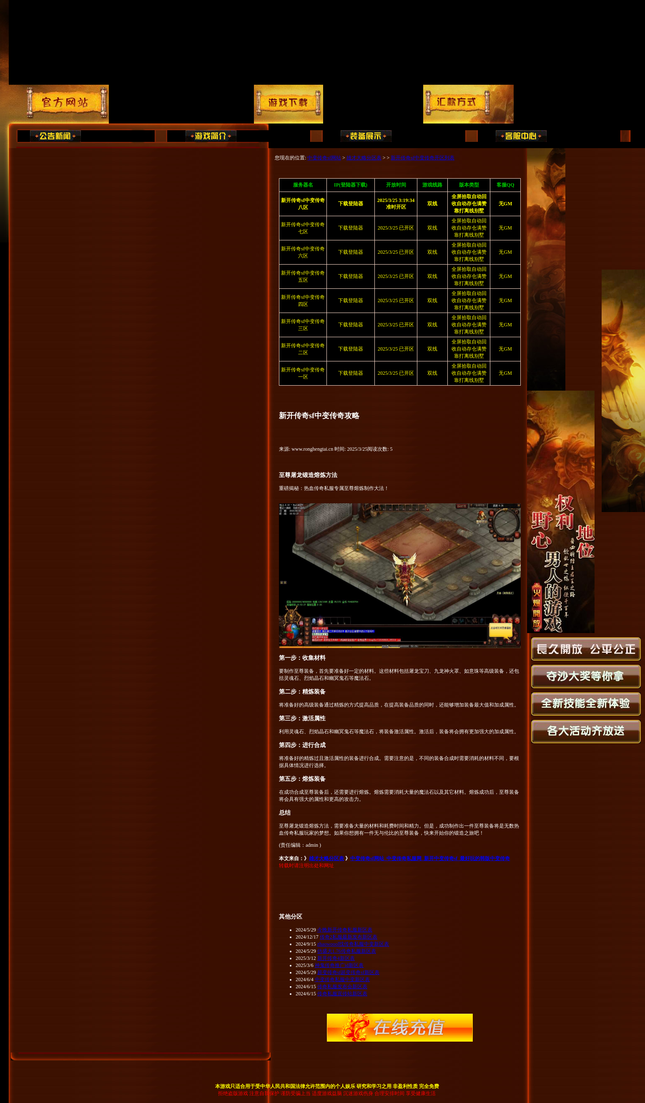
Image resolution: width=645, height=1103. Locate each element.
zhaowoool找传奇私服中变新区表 (353, 944)
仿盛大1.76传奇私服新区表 (346, 951)
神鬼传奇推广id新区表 (339, 965)
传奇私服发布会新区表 (342, 986)
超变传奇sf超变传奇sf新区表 (348, 972)
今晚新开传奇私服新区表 (344, 930)
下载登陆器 (350, 228)
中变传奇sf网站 (324, 158)
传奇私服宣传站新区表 (342, 994)
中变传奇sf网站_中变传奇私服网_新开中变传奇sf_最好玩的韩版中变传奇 (430, 858)
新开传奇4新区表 (336, 958)
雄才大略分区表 (363, 158)
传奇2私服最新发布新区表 (348, 937)
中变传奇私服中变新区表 (342, 979)
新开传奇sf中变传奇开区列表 (422, 158)
